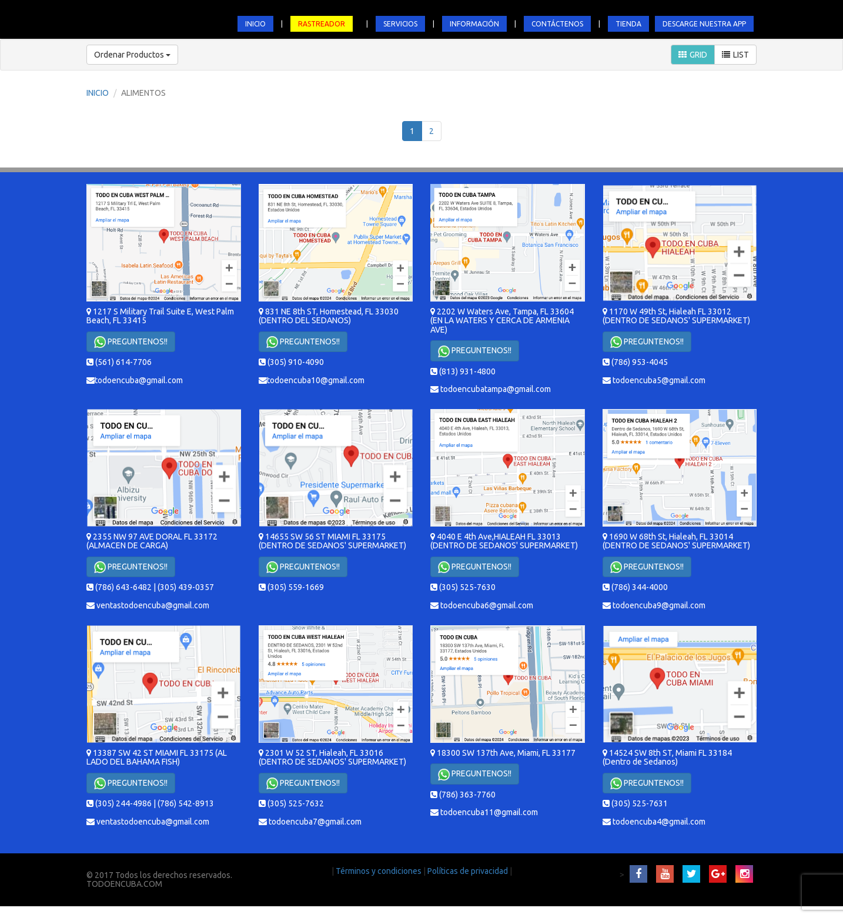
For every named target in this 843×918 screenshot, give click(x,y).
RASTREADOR (321, 24)
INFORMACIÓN (474, 24)
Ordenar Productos (132, 54)
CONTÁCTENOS (557, 24)
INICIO (255, 24)
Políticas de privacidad (468, 871)
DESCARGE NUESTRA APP (704, 24)
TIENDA (628, 24)
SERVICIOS (400, 24)
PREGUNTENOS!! (131, 342)
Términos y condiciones (379, 871)
